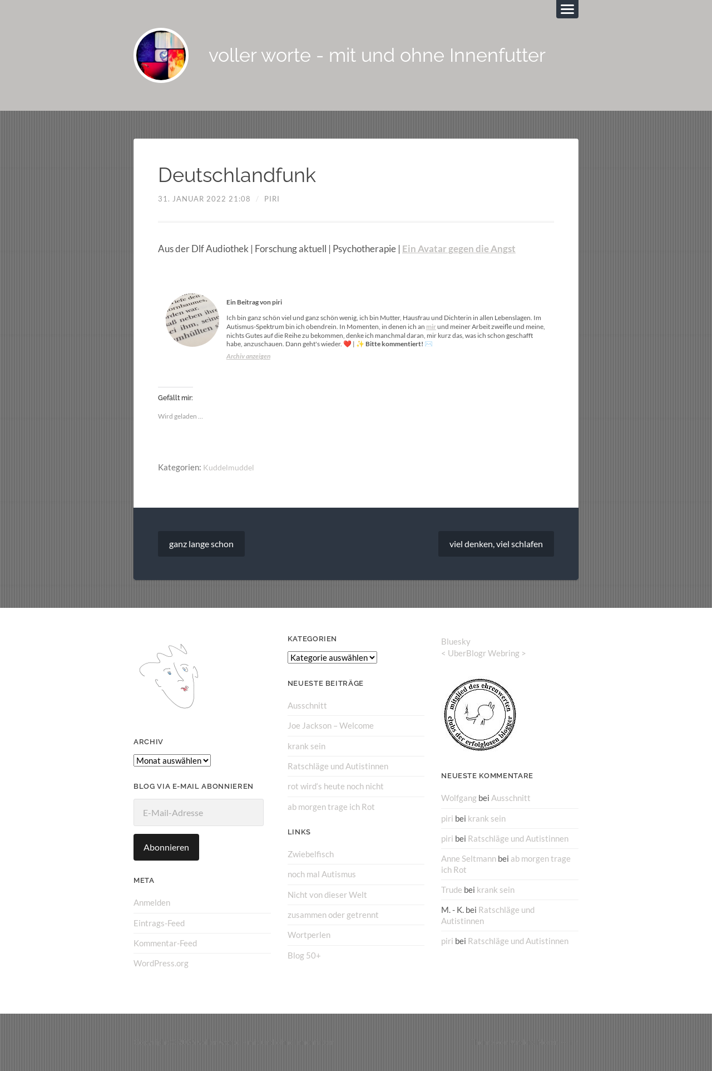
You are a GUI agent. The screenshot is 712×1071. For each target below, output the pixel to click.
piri (272, 199)
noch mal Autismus (322, 874)
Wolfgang (459, 798)
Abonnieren (166, 847)
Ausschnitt (307, 706)
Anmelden (152, 903)
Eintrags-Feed (159, 923)
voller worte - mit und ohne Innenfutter (384, 56)
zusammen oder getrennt (333, 915)
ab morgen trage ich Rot (331, 807)
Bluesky (456, 642)
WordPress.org (161, 964)
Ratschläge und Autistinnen (338, 767)
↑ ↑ (573, 1042)
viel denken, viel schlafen (496, 544)
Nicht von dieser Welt (327, 895)
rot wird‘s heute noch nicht (336, 787)
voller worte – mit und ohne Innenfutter (265, 1042)
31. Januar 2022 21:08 (204, 199)
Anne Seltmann (468, 859)
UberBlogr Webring (484, 654)
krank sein (306, 746)
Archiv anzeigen (248, 356)
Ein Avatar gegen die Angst (459, 249)
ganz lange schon (201, 544)
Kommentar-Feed (165, 944)
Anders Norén (534, 1042)
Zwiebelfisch (311, 854)
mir (431, 327)
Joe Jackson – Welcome (331, 726)
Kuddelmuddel (229, 468)
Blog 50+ (304, 955)
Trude (451, 890)
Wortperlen (309, 935)
